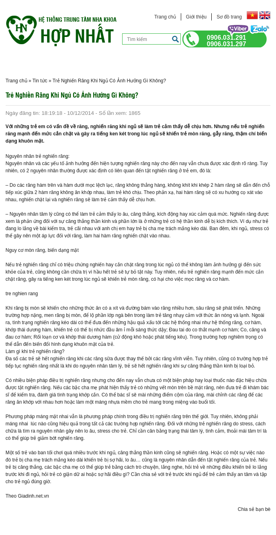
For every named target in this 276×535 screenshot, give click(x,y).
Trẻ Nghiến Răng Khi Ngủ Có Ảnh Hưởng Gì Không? (109, 81)
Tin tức (40, 81)
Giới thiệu (196, 17)
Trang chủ (165, 17)
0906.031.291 (226, 38)
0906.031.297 (226, 44)
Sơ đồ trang (229, 17)
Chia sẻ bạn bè (254, 509)
